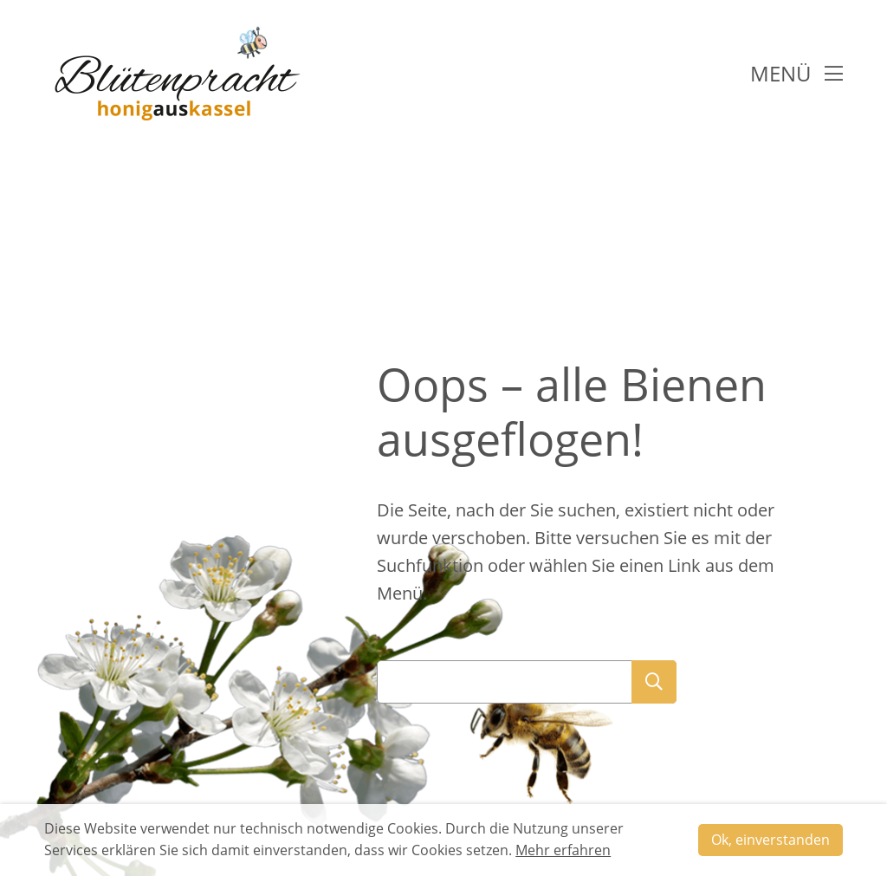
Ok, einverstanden (770, 839)
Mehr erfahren (563, 850)
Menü (796, 73)
